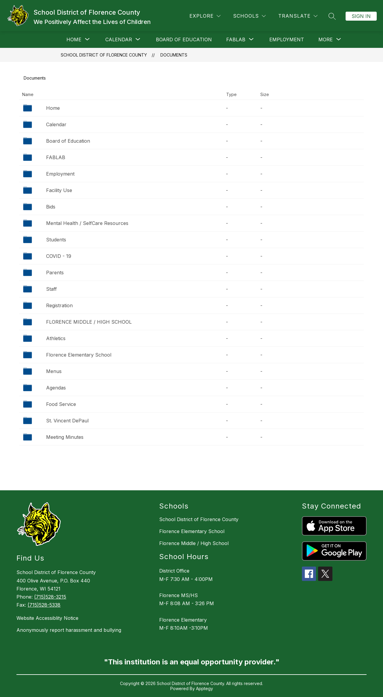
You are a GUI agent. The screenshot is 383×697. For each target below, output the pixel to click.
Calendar (56, 124)
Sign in (361, 16)
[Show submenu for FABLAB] (235, 39)
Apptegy (204, 688)
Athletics (56, 338)
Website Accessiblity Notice (47, 618)
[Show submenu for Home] (73, 39)
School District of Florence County (104, 54)
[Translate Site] (298, 16)
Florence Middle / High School (194, 543)
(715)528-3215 (50, 597)
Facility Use (59, 190)
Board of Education (184, 39)
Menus (54, 371)
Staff (51, 289)
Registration (59, 305)
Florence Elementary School (78, 355)
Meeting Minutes (64, 437)
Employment (286, 39)
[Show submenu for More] (325, 39)
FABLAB (55, 157)
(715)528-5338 (44, 605)
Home (53, 108)
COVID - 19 (58, 256)
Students (56, 240)
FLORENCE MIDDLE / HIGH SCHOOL (89, 322)
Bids (50, 207)
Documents (173, 54)
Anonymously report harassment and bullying (68, 630)
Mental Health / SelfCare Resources (87, 223)
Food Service (61, 404)
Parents (55, 273)
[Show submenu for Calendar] (118, 39)
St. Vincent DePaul (67, 421)
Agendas (56, 388)
